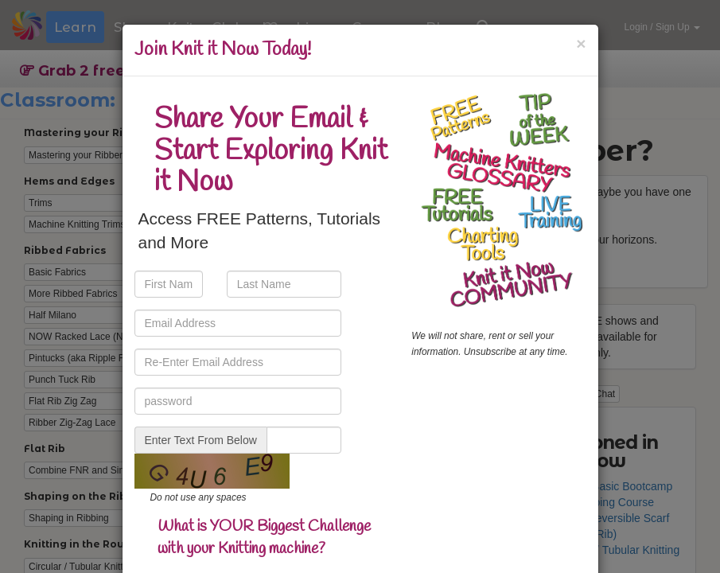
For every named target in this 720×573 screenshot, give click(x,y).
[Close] (581, 43)
